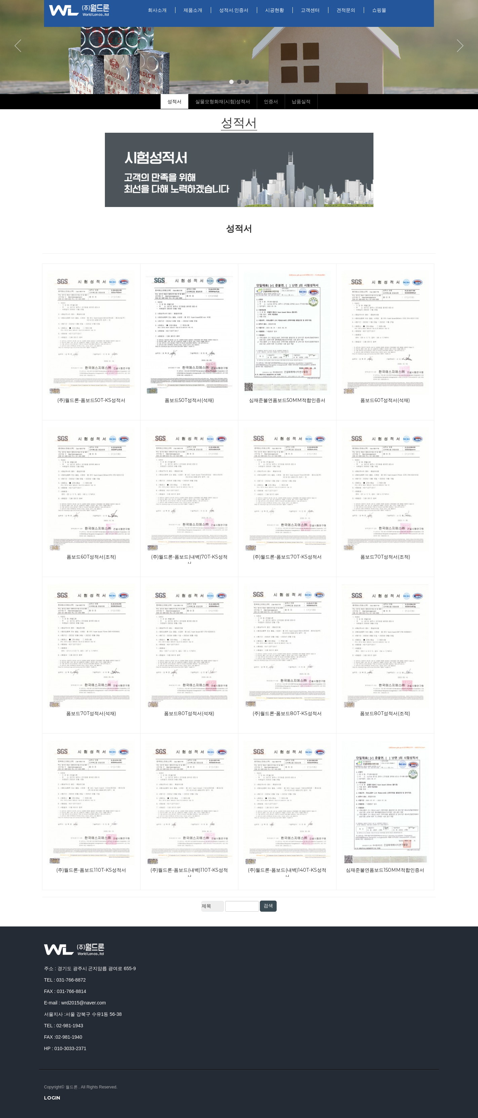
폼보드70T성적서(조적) (385, 557)
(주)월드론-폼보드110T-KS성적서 (91, 870)
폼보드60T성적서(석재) (385, 400)
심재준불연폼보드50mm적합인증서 (287, 400)
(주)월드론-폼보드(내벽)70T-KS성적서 (189, 559)
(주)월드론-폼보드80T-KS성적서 (287, 713)
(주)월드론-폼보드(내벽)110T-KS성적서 (189, 872)
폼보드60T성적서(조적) (91, 557)
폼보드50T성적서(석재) (189, 400)
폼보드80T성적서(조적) (385, 713)
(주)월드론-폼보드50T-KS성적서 (91, 400)
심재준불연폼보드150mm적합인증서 (385, 870)
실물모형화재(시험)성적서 (222, 101)
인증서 (271, 101)
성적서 (174, 101)
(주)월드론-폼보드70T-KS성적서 (287, 557)
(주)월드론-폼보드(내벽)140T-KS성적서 (287, 872)
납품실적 (301, 101)
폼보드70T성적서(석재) (91, 713)
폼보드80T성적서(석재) (189, 713)
